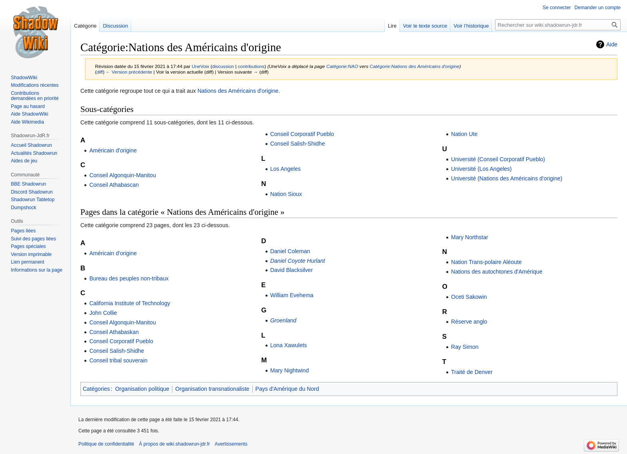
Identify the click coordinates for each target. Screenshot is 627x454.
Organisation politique (142, 389)
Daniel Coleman (290, 251)
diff (100, 71)
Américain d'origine (113, 150)
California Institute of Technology (129, 303)
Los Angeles (285, 169)
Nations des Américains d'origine (238, 91)
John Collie (103, 313)
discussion (223, 66)
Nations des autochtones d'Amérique (496, 271)
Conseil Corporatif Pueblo (302, 134)
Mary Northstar (469, 237)
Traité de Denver (472, 372)
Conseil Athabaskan (114, 332)
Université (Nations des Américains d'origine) (506, 178)
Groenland (283, 320)
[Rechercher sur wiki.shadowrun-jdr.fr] (558, 24)
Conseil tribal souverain (118, 360)
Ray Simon (464, 347)
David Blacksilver (291, 270)
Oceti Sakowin (469, 297)
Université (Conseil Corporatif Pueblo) (498, 159)
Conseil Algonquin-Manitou (122, 175)
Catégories (96, 389)
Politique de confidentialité (106, 444)
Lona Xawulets (288, 345)
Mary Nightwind (289, 370)
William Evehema (292, 295)
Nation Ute (464, 134)
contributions (251, 66)
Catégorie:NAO (342, 66)
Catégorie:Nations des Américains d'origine (414, 66)
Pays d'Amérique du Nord (287, 389)
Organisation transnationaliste (212, 389)
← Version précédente (129, 71)
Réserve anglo (469, 321)
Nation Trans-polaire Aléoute (486, 262)
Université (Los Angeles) (481, 169)
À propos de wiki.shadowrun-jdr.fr (174, 444)
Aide (611, 44)
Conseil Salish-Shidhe (297, 143)
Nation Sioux (286, 194)
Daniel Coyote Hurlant (297, 261)
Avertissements (231, 444)
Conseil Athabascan (114, 185)
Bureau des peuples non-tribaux (128, 278)
